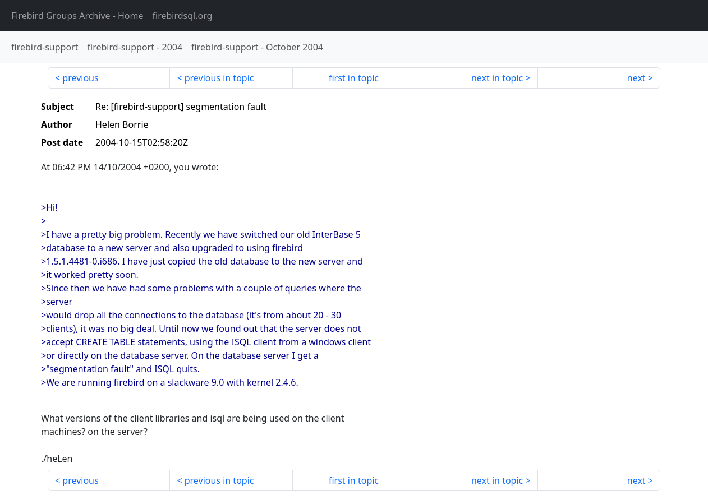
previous (80, 78)
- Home (77, 16)
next (636, 78)
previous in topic (219, 78)
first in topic (354, 78)
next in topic (497, 78)
